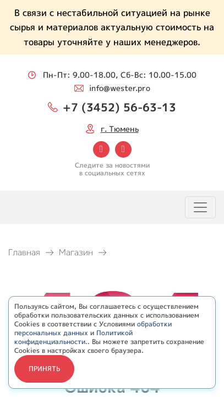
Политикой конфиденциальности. (73, 337)
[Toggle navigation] (200, 207)
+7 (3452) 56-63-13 (119, 107)
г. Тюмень (120, 129)
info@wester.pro (119, 88)
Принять (44, 368)
